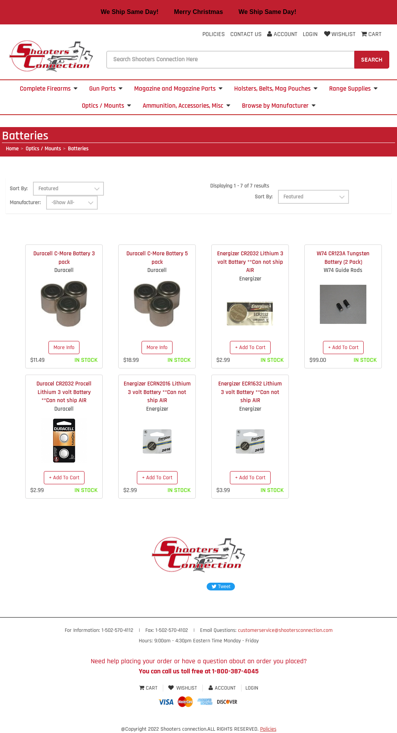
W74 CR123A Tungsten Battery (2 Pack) (343, 257)
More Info (64, 347)
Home (12, 148)
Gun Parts (106, 88)
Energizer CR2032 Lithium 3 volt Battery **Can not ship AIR (250, 262)
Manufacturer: (25, 202)
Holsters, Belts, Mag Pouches (276, 88)
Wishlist (339, 34)
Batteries (78, 148)
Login (310, 34)
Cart (149, 688)
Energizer (250, 278)
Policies (213, 34)
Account (282, 34)
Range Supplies (353, 88)
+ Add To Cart (250, 347)
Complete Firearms (49, 88)
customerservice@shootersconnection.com (285, 630)
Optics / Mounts (106, 106)
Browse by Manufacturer (279, 106)
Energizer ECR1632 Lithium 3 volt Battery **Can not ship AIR (250, 392)
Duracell (64, 270)
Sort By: (19, 188)
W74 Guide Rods (343, 270)
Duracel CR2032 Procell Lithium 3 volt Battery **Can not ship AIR (63, 392)
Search (372, 59)
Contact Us (246, 34)
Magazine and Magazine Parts (178, 88)
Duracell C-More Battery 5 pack (157, 257)
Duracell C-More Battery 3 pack (64, 257)
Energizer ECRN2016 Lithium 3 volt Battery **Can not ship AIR (157, 392)
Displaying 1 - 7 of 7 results (239, 185)
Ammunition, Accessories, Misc (186, 106)
